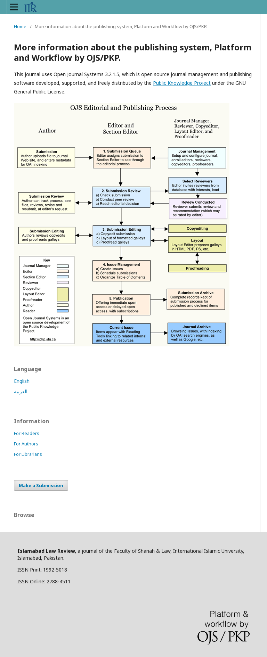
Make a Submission (41, 485)
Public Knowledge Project (182, 83)
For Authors (26, 444)
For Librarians (28, 454)
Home (20, 26)
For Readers (26, 433)
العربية (20, 391)
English (22, 381)
